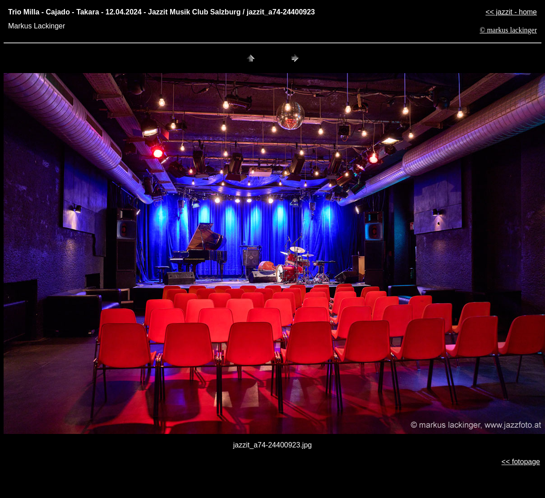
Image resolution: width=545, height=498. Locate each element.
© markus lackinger (508, 30)
